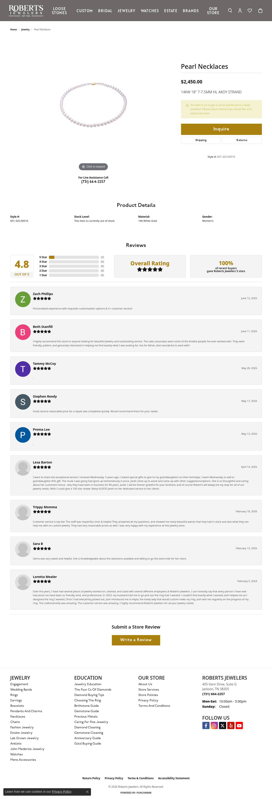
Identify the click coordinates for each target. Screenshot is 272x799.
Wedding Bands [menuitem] (21, 690)
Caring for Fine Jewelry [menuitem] (91, 722)
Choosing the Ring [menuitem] (87, 700)
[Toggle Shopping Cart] (260, 10)
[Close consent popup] (87, 791)
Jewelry (126, 10)
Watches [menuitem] (16, 754)
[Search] (230, 10)
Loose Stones (59, 11)
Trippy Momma (45, 507)
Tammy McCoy (44, 363)
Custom (85, 10)
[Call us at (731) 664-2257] (213, 694)
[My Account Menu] (240, 10)
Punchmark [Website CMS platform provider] (144, 792)
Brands (191, 10)
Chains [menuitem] (15, 722)
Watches (150, 10)
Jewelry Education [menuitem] (87, 684)
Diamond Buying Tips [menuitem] (89, 695)
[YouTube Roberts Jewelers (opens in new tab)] (239, 725)
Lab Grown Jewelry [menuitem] (24, 738)
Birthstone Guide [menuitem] (86, 706)
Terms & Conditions (141, 778)
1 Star (43, 275)
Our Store (213, 11)
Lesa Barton (42, 462)
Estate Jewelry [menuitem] (21, 733)
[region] (93, 104)
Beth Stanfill (43, 327)
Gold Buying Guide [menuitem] (87, 743)
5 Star (43, 257)
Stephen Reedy (45, 396)
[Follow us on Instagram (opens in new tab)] (214, 725)
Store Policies (148, 695)
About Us (145, 684)
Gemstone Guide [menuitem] (86, 711)
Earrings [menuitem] (16, 700)
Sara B (38, 544)
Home (13, 29)
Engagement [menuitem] (19, 684)
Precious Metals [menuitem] (86, 716)
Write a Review (136, 640)
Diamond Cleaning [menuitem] (87, 727)
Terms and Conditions (154, 706)
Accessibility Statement (174, 778)
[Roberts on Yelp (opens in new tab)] (230, 725)
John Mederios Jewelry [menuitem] (27, 749)
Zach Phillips (43, 294)
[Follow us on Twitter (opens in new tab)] (222, 725)
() (102, 257)
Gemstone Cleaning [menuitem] (88, 733)
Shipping (200, 140)
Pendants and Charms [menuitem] (26, 711)
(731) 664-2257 (93, 182)
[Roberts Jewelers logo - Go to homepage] (27, 10)
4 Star (43, 262)
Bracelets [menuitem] (17, 706)
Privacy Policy (148, 700)
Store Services (148, 690)
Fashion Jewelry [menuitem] (22, 727)
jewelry (25, 29)
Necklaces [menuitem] (17, 716)
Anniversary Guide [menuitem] (87, 738)
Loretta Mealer (45, 577)
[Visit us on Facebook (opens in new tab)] (206, 725)
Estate (170, 10)
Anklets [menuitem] (16, 743)
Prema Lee (41, 429)
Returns (242, 140)
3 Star (43, 266)
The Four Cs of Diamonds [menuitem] (92, 690)
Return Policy (91, 778)
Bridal (105, 10)
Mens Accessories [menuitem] (23, 760)
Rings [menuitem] (14, 695)
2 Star (43, 271)
